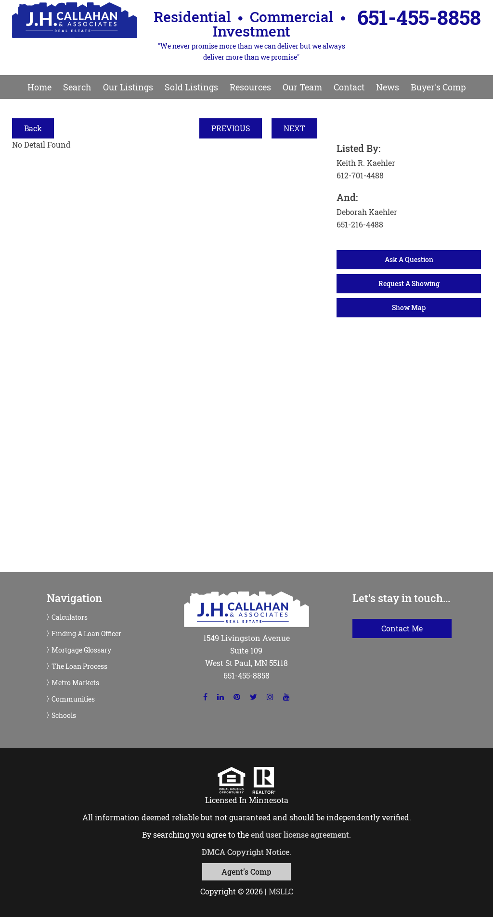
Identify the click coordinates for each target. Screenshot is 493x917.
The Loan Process (79, 666)
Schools (64, 715)
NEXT (294, 128)
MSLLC (281, 891)
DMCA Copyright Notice (245, 852)
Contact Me (402, 628)
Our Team (302, 87)
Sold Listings (191, 87)
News (387, 87)
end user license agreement (300, 834)
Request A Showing (409, 283)
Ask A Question (409, 259)
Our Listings (128, 87)
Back (33, 128)
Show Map (409, 307)
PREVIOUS (230, 128)
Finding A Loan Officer (86, 633)
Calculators (70, 617)
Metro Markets (75, 682)
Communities (73, 699)
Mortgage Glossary (81, 650)
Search (77, 87)
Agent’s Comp (246, 872)
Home (39, 87)
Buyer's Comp (438, 87)
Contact (349, 87)
